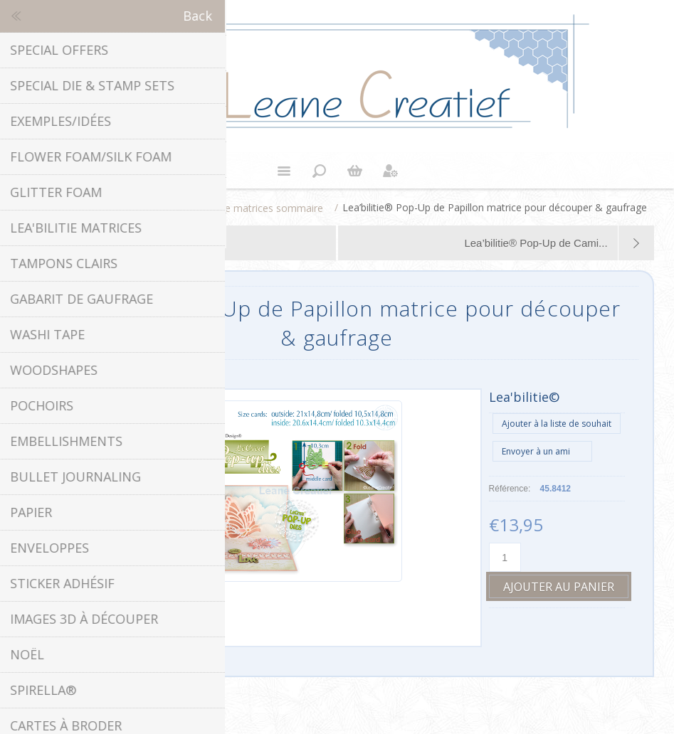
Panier (355, 170)
